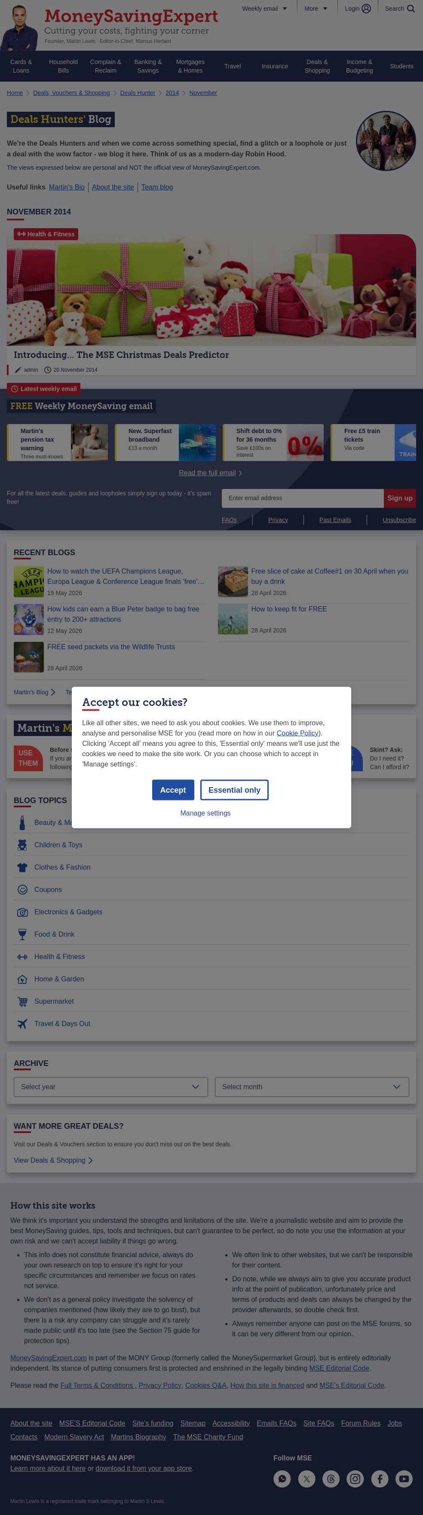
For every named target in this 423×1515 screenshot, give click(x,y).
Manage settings (205, 813)
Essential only (234, 790)
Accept (173, 790)
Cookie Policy (298, 733)
